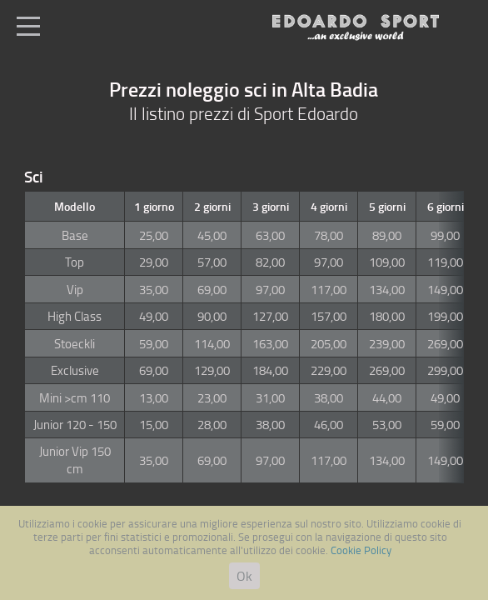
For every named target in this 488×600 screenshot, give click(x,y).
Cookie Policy (361, 550)
